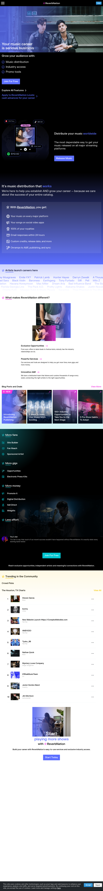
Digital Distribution (13, 499)
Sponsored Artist (13, 454)
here (59, 888)
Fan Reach (9, 448)
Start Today (51, 757)
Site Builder (10, 442)
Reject (98, 885)
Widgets (8, 510)
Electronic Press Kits (14, 476)
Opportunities (11, 471)
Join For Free (11, 81)
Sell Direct (9, 505)
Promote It (10, 493)
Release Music (64, 158)
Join (98, 3)
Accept (88, 885)
